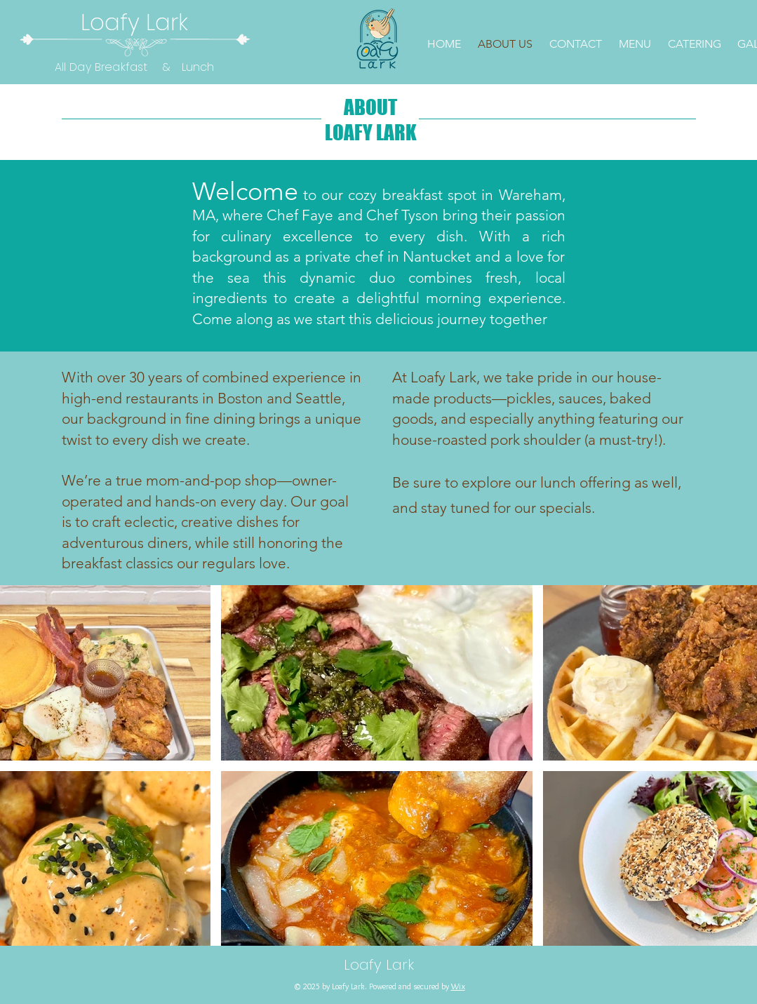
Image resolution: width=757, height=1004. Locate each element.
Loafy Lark (134, 22)
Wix (458, 986)
